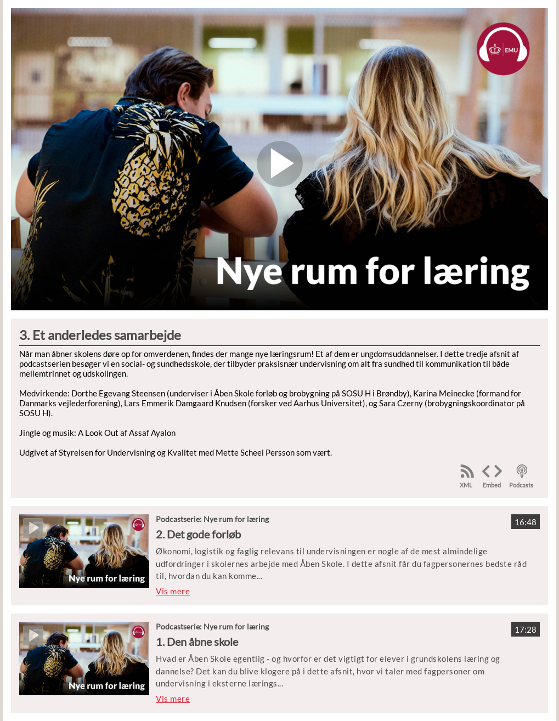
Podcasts (521, 485)
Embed (492, 485)
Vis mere (173, 591)
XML (466, 485)
